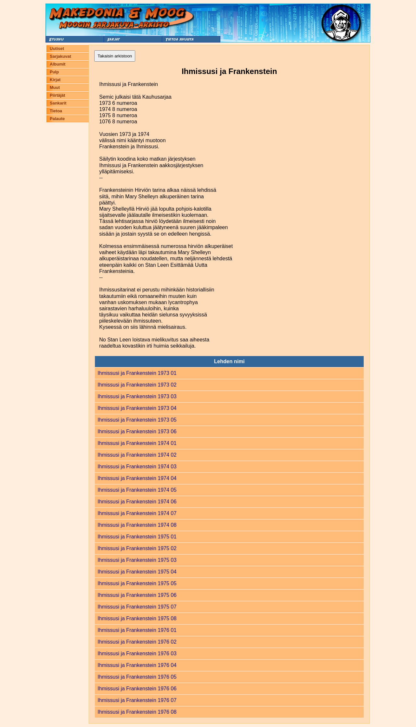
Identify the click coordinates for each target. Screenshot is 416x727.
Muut (55, 87)
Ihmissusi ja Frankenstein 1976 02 (137, 642)
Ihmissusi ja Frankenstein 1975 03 (137, 560)
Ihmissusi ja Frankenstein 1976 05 (137, 677)
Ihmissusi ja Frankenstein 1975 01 (137, 536)
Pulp (54, 71)
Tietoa (56, 110)
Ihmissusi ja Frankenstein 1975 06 (137, 595)
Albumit (57, 64)
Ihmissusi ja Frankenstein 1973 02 (137, 385)
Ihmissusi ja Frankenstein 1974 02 (137, 455)
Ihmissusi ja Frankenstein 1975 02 (137, 548)
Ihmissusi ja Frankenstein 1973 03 (137, 396)
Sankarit (58, 103)
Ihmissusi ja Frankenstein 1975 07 (137, 607)
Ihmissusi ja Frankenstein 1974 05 (137, 490)
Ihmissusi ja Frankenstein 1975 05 (137, 583)
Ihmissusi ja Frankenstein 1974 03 (137, 466)
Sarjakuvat (60, 56)
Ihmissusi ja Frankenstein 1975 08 (137, 618)
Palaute (57, 118)
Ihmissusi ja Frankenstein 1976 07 (137, 700)
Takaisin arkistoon (115, 56)
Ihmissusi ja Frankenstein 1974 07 (137, 513)
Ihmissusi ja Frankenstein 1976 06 (137, 688)
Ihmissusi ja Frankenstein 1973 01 (137, 373)
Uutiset (57, 48)
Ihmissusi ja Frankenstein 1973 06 (137, 431)
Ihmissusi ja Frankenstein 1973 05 (137, 420)
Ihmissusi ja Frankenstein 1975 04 (137, 571)
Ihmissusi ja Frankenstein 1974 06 (137, 501)
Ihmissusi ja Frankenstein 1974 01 (137, 443)
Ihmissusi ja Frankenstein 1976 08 (137, 712)
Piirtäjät (57, 95)
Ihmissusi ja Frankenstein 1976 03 (137, 653)
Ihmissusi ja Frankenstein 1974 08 (137, 525)
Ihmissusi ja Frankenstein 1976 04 (137, 665)
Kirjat (55, 79)
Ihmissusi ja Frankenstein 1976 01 (137, 630)
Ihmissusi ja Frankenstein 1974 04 (137, 478)
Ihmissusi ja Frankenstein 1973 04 (137, 408)
